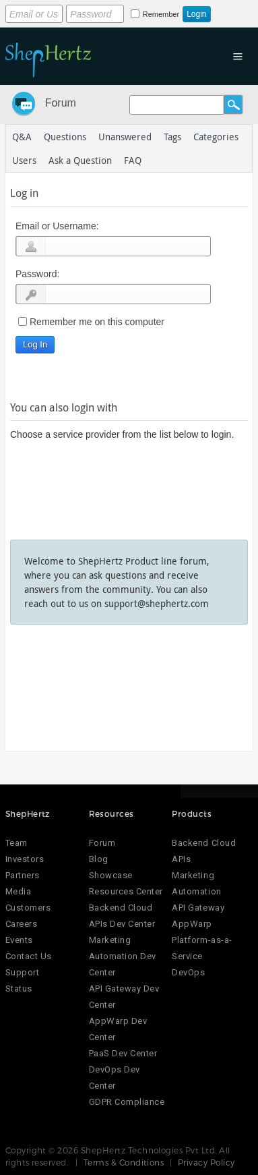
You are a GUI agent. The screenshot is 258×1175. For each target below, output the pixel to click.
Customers (28, 907)
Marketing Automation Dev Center (122, 956)
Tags (172, 136)
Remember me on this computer (97, 321)
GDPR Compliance (127, 1102)
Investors (24, 859)
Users (24, 160)
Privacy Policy (206, 1162)
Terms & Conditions (124, 1162)
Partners (22, 875)
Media (18, 891)
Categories (215, 136)
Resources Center (126, 891)
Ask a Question (80, 160)
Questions (65, 136)
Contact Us (28, 956)
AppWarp (192, 924)
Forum (60, 103)
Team (16, 843)
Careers (21, 924)
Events (19, 940)
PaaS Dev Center (123, 1053)
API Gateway (198, 907)
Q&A (22, 136)
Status (18, 988)
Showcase (111, 875)
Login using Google (34, 472)
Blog (98, 859)
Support (22, 972)
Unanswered (125, 136)
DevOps (188, 972)
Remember (161, 14)
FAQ (132, 160)
